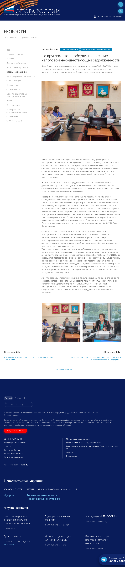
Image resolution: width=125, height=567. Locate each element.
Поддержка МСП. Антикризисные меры (16, 110)
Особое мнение (13, 89)
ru (121, 11)
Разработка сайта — (16, 465)
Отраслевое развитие (29, 38)
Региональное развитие (17, 67)
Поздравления (13, 105)
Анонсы (10, 59)
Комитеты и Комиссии (13, 450)
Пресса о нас (12, 85)
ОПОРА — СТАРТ (14, 121)
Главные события (14, 54)
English (18, 398)
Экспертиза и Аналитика (14, 457)
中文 (25, 398)
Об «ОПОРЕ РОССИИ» (13, 439)
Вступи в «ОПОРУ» (15, 431)
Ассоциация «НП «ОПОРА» (15, 443)
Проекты (69, 452)
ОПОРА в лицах (13, 81)
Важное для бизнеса (16, 63)
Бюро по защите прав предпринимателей (16, 95)
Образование (71, 456)
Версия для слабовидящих (108, 16)
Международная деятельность (20, 76)
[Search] (18, 404)
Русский (8, 398)
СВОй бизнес (12, 116)
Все (8, 50)
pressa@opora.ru (10, 544)
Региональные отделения (42, 495)
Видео (9, 101)
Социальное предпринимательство (96, 49)
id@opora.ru (10, 495)
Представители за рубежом (43, 498)
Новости (13, 38)
